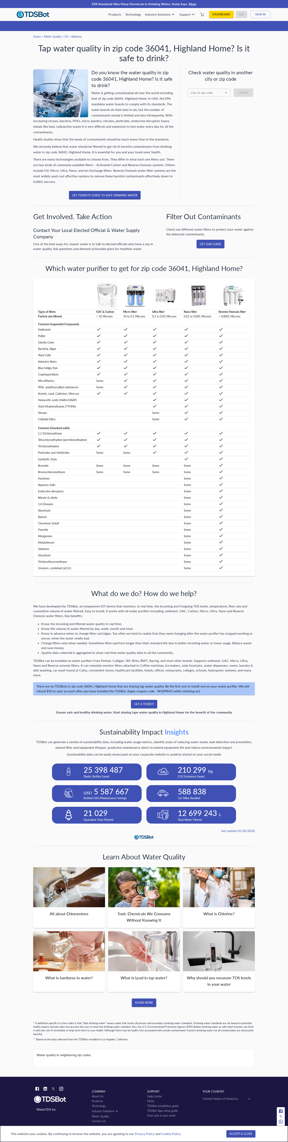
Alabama (76, 36)
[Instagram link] (61, 1089)
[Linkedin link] (45, 1089)
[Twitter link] (53, 1089)
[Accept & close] (240, 1134)
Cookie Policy (171, 1134)
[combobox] (209, 93)
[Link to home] (61, 1099)
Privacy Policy (145, 1134)
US (66, 36)
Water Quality (52, 36)
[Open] (226, 92)
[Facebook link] (37, 1089)
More (192, 4)
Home (37, 36)
